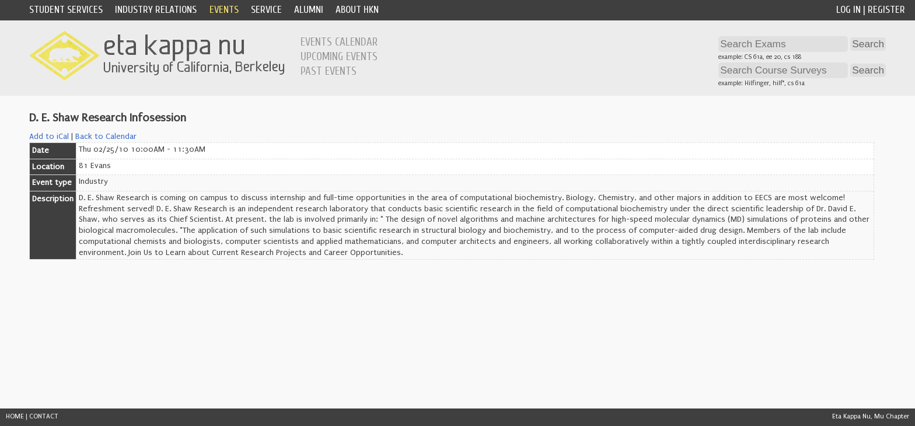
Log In (848, 9)
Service (266, 9)
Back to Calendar (106, 136)
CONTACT (43, 416)
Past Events (329, 71)
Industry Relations (156, 9)
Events (224, 9)
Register (886, 9)
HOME (15, 416)
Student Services (66, 9)
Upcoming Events (339, 56)
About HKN (357, 9)
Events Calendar (339, 42)
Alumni (308, 9)
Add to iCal (49, 136)
